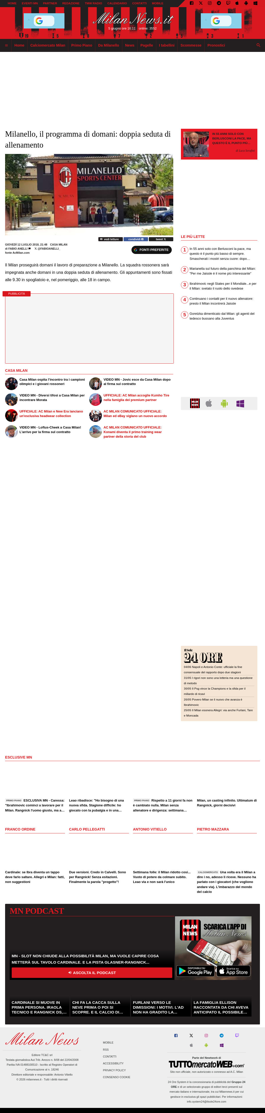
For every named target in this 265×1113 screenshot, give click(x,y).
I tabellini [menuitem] (167, 45)
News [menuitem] (130, 45)
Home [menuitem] (19, 45)
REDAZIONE (71, 3)
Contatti (109, 1056)
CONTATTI (139, 3)
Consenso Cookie (116, 1077)
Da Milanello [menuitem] (108, 45)
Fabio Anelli (18, 248)
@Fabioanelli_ (47, 248)
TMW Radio (93, 3)
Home (12, 3)
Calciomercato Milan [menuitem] (47, 45)
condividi (135, 239)
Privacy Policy (114, 1070)
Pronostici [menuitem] (216, 45)
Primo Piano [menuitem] (81, 45)
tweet (161, 239)
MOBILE (157, 3)
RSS (106, 1049)
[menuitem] (6, 45)
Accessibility (113, 1063)
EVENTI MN (30, 3)
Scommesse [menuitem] (191, 45)
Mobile (108, 1042)
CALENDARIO (117, 3)
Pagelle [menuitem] (146, 45)
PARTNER (50, 3)
